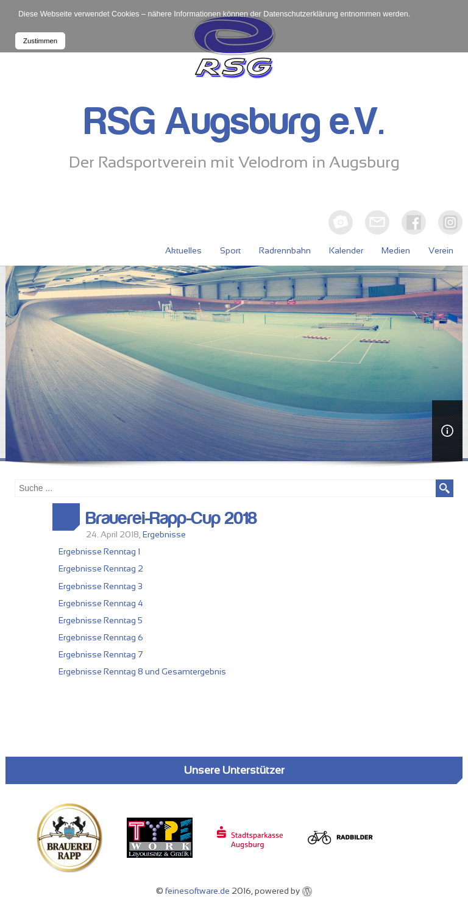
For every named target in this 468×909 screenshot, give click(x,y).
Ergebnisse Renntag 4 (100, 603)
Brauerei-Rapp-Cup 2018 (171, 518)
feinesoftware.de (197, 891)
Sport (230, 250)
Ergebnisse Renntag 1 (99, 551)
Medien (395, 250)
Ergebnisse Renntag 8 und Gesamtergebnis (142, 671)
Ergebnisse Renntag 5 (100, 620)
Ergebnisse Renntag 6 (100, 637)
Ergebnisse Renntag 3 (100, 586)
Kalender (346, 250)
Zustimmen (40, 40)
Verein (440, 250)
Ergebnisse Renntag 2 (100, 568)
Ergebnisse (164, 534)
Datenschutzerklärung (300, 14)
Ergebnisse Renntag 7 (100, 654)
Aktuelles (183, 250)
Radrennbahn (285, 250)
